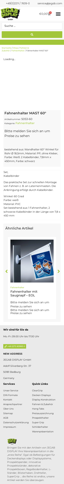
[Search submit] (32, 34)
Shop (15, 48)
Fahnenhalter (18, 50)
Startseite (6, 48)
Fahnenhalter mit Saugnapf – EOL (23, 293)
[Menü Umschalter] (58, 13)
